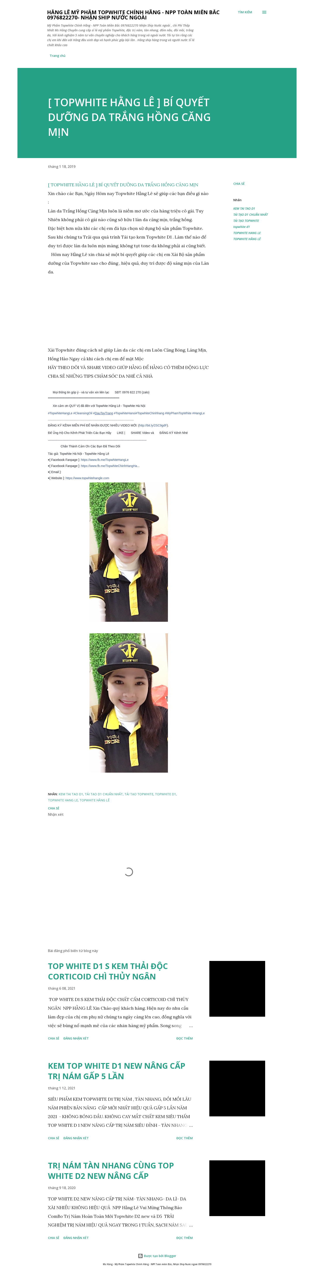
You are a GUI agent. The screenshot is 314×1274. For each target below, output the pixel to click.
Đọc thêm (184, 1038)
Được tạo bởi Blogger (157, 1256)
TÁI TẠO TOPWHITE (246, 221)
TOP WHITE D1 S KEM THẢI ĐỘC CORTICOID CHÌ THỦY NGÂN (108, 971)
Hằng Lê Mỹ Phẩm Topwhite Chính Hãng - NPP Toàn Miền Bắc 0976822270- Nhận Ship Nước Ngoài (133, 14)
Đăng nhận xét (76, 1038)
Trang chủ (57, 56)
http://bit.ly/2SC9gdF (153, 425)
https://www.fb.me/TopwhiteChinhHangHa (109, 466)
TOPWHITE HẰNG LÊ (247, 239)
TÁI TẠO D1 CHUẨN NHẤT (250, 214)
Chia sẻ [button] (239, 184)
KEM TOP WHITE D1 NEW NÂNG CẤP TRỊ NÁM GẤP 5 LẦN (116, 1071)
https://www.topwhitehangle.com (87, 478)
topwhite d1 (241, 227)
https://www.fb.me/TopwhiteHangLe (105, 460)
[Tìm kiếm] (245, 12)
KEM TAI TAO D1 (244, 208)
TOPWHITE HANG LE (247, 233)
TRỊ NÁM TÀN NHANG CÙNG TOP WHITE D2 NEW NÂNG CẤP (111, 1170)
